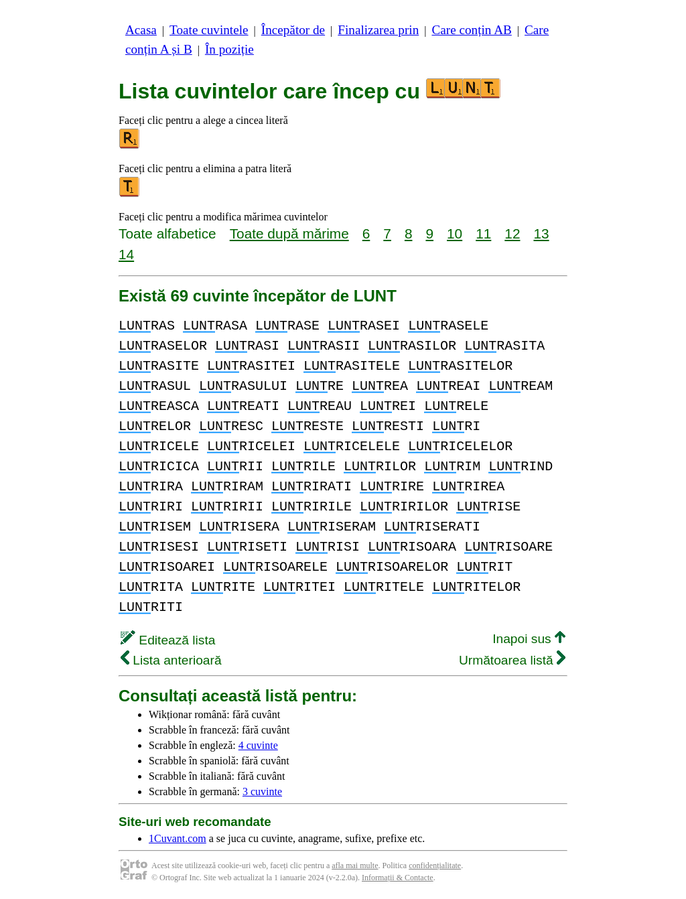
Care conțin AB (471, 30)
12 (512, 233)
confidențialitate (435, 865)
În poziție (229, 49)
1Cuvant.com (177, 838)
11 (483, 233)
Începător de (293, 30)
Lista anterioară (171, 660)
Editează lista (168, 640)
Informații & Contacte (397, 877)
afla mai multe (355, 865)
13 (541, 233)
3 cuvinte (262, 791)
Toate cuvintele (208, 30)
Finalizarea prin (378, 30)
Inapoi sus (528, 639)
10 (454, 233)
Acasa (141, 30)
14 (126, 254)
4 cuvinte (258, 745)
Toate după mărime (289, 233)
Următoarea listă (512, 660)
